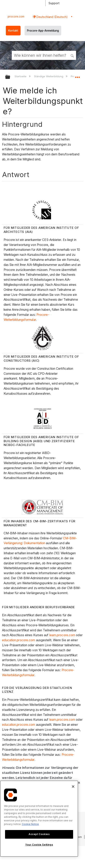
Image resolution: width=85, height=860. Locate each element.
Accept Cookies (39, 834)
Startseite (21, 76)
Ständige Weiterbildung (49, 76)
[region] (39, 819)
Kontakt (13, 30)
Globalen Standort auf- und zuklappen (77, 75)
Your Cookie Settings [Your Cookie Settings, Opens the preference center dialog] (39, 844)
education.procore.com (18, 640)
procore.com (16, 16)
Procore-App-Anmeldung (43, 30)
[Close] (73, 786)
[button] (72, 55)
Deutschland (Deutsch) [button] (52, 17)
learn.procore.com (62, 635)
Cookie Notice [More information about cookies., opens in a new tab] (30, 824)
